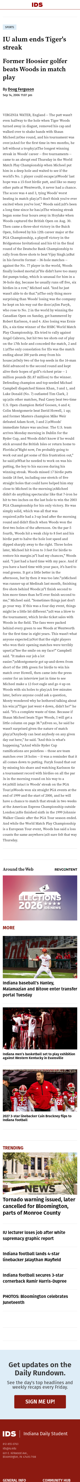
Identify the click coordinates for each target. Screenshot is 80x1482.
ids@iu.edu (9, 1448)
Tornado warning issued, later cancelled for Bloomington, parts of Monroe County (39, 1206)
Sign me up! (40, 1401)
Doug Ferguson (21, 89)
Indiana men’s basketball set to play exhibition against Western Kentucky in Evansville (39, 1056)
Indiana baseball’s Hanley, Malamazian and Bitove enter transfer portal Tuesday (40, 989)
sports (9, 27)
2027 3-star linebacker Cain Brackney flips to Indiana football (37, 1118)
